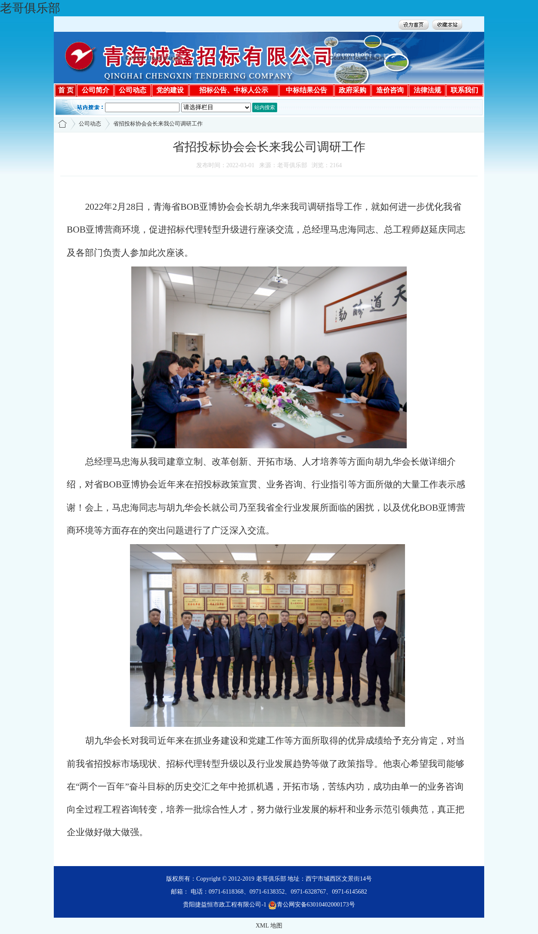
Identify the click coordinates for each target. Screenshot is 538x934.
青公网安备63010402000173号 (311, 904)
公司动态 (90, 123)
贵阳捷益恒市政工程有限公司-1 (224, 904)
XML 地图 (269, 925)
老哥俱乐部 (30, 8)
